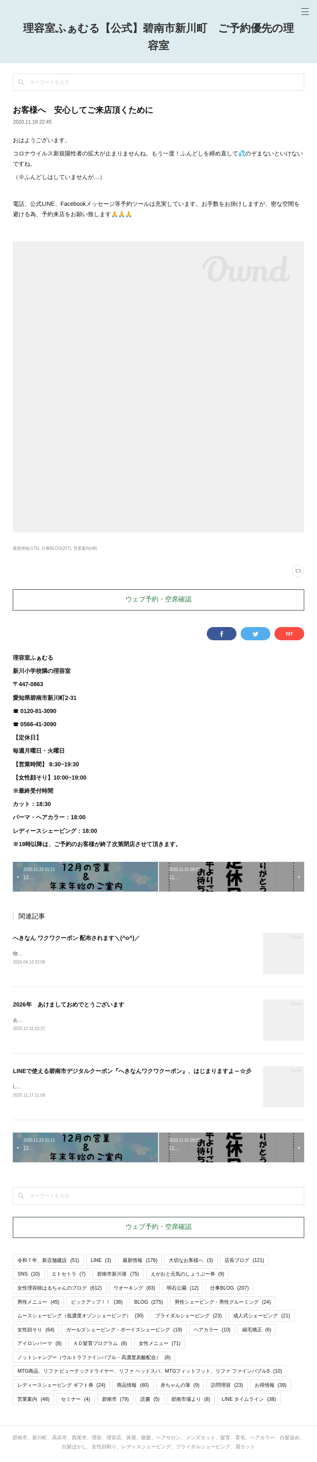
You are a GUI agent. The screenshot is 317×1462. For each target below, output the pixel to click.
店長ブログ (244, 1262)
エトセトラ (69, 1275)
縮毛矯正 (257, 1331)
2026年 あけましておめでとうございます (68, 1005)
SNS (28, 1275)
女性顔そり (35, 1331)
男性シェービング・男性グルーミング (223, 1304)
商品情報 (133, 1387)
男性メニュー (38, 1304)
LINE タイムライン (249, 1401)
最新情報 (140, 1262)
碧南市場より (191, 1401)
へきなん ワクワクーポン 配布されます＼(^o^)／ (76, 938)
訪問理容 (227, 1387)
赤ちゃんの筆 (180, 1387)
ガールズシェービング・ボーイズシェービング (124, 1331)
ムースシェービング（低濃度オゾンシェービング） (80, 1317)
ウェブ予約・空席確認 (158, 599)
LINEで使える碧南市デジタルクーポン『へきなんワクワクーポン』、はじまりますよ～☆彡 (132, 1072)
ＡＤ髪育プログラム (100, 1345)
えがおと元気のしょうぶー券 (188, 1275)
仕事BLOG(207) (56, 548)
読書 (150, 1401)
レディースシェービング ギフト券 (61, 1387)
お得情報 (270, 1387)
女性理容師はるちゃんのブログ (59, 1290)
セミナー (75, 1401)
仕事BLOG (229, 1290)
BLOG (148, 1304)
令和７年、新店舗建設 (48, 1262)
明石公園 (183, 1290)
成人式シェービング (261, 1317)
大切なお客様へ (191, 1262)
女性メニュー (159, 1345)
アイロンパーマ (39, 1345)
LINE (101, 1262)
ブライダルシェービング (188, 1317)
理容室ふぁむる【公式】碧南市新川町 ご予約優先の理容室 (158, 37)
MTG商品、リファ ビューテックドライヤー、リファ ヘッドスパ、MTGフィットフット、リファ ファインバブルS (149, 1373)
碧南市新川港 (118, 1275)
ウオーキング (134, 1290)
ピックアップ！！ (97, 1304)
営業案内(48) (85, 548)
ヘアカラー (212, 1331)
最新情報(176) (26, 548)
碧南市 (115, 1401)
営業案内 (33, 1401)
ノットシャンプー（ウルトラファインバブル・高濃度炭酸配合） (93, 1359)
